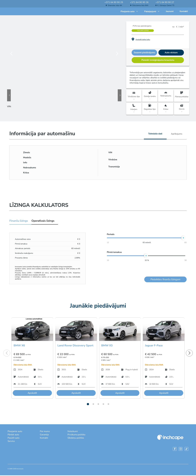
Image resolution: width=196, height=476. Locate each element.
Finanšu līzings (18, 221)
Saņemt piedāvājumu (144, 53)
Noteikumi (73, 432)
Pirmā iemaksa (114, 252)
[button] (88, 405)
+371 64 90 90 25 (114, 2)
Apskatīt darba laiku (143, 40)
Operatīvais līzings (42, 221)
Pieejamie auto (129, 11)
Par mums (45, 432)
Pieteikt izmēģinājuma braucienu (157, 60)
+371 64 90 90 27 (165, 2)
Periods (110, 235)
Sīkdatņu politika (76, 438)
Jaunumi (170, 11)
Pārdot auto (13, 435)
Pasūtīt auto (13, 438)
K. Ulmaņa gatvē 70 (165, 5)
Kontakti (184, 11)
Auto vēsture (171, 53)
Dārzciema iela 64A (140, 5)
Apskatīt (32, 393)
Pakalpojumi (152, 11)
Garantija (44, 435)
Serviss (11, 441)
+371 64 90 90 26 (139, 2)
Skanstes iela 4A (115, 5)
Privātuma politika (76, 435)
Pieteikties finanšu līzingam (165, 280)
